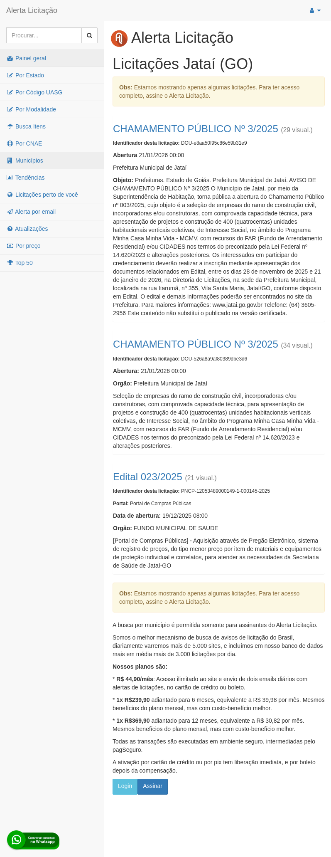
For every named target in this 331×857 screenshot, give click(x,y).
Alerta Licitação (31, 10)
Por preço (23, 245)
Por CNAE (24, 143)
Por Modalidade (31, 109)
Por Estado (25, 75)
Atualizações (27, 228)
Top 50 (19, 262)
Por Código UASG (34, 92)
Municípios (24, 160)
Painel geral (26, 58)
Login (125, 786)
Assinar (152, 786)
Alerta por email (31, 211)
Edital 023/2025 (147, 476)
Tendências (25, 177)
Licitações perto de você (42, 194)
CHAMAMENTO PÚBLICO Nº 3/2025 (195, 128)
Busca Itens (26, 126)
